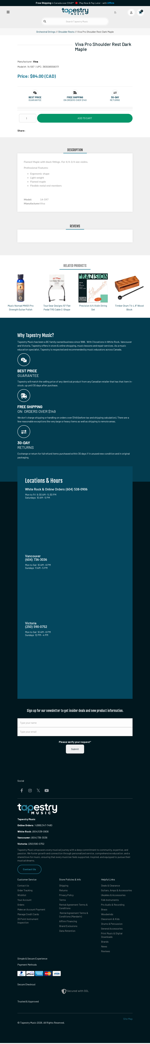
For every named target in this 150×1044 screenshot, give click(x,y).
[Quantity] (27, 118)
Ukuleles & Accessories (113, 895)
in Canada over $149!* (55, 3)
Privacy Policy (66, 895)
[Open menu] (8, 12)
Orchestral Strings (45, 31)
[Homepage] (75, 11)
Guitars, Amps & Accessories (116, 890)
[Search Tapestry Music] (75, 21)
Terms (62, 899)
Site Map (128, 1019)
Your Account (24, 899)
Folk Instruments (110, 899)
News (104, 947)
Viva (35, 61)
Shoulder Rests (66, 31)
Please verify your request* (75, 741)
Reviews (105, 952)
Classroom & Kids (110, 919)
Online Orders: (25, 825)
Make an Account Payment (31, 909)
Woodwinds (107, 914)
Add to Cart (85, 118)
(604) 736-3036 (32, 837)
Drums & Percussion (112, 924)
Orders (20, 904)
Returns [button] (115, 100)
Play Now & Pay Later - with (96, 3)
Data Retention (67, 931)
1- (35, 825)
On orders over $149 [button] (75, 100)
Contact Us (29, 869)
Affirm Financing (68, 921)
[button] (35, 97)
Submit (75, 748)
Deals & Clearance (110, 885)
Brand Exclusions (68, 926)
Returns (63, 890)
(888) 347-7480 (44, 825)
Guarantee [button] (35, 100)
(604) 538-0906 (33, 831)
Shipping (64, 885)
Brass (104, 909)
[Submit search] (44, 21)
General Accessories (112, 929)
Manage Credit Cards (28, 914)
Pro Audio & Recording (113, 904)
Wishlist (21, 895)
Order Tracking (25, 890)
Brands (105, 942)
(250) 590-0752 (30, 843)
